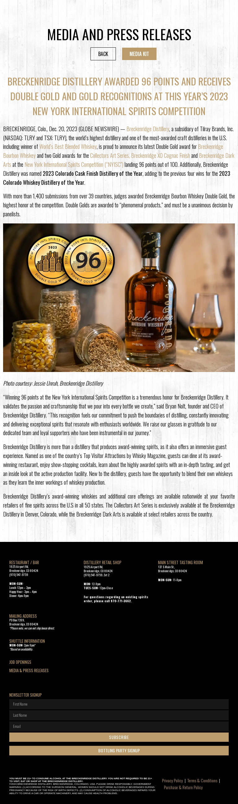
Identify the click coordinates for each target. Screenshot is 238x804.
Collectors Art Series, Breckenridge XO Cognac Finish (140, 155)
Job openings (20, 662)
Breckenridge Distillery (147, 129)
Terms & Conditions (202, 780)
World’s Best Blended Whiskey (68, 146)
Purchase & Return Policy (183, 787)
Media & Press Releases (29, 670)
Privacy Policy (172, 780)
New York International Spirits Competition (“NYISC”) (73, 164)
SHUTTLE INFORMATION (27, 641)
